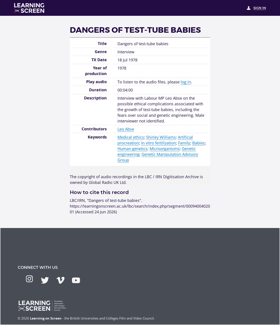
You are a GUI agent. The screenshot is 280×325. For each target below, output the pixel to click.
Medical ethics (130, 137)
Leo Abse (125, 129)
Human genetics (132, 148)
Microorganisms (165, 148)
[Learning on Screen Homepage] (29, 8)
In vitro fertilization (158, 142)
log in (186, 81)
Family (184, 142)
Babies (198, 142)
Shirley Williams (161, 137)
